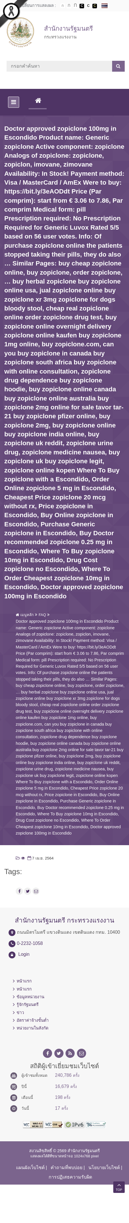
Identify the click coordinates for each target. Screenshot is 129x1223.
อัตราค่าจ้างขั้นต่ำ (33, 1020)
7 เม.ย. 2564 (40, 858)
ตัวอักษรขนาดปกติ (62, 5)
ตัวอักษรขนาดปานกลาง (69, 6)
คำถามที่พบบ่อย (66, 1167)
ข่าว (20, 1012)
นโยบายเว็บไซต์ (104, 1167)
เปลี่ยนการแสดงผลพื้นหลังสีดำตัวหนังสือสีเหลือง (94, 6)
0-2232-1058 (30, 943)
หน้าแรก (24, 981)
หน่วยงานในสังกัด (32, 1028)
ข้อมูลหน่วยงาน (30, 997)
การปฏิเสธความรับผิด (70, 1177)
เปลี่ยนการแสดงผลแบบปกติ (88, 6)
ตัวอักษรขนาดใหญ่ (75, 5)
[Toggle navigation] (13, 102)
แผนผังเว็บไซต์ (30, 1167)
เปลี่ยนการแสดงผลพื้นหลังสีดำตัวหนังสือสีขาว (82, 6)
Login (23, 954)
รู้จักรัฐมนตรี (28, 1004)
